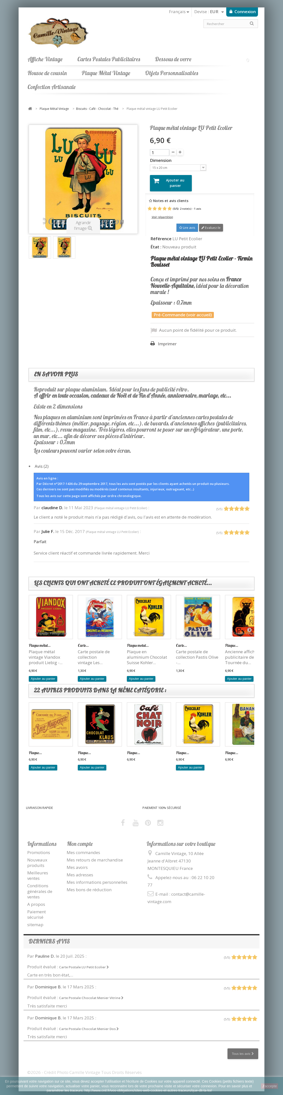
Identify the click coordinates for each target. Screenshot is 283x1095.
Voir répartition (162, 213)
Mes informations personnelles (97, 878)
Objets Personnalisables (171, 73)
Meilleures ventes (37, 871)
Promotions (38, 849)
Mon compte (80, 840)
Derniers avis (49, 937)
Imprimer (167, 340)
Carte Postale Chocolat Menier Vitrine (91, 994)
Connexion (244, 11)
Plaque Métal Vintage (106, 73)
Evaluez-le (211, 224)
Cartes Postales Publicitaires (108, 59)
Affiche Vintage (45, 59)
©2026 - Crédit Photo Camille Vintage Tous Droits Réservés (84, 1068)
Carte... (83, 641)
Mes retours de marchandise (95, 856)
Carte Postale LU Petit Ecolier (84, 963)
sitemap (35, 921)
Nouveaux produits (37, 858)
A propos (36, 900)
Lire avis (187, 224)
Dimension (161, 160)
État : (155, 243)
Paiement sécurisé (36, 910)
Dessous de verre (173, 59)
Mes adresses (80, 871)
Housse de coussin (47, 73)
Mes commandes (83, 849)
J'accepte (269, 1086)
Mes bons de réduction (89, 886)
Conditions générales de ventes (39, 887)
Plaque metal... (138, 641)
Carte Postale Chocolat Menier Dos (89, 1025)
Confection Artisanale (52, 86)
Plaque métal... (40, 641)
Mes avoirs (77, 863)
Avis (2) (42, 462)
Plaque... (231, 641)
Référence (160, 234)
